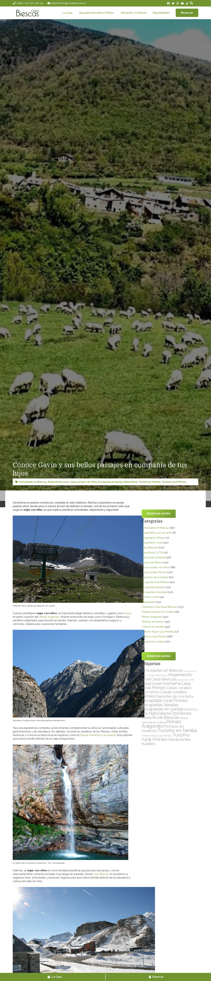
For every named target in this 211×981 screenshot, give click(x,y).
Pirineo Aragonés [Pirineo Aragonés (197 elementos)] (161, 724)
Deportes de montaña (155, 577)
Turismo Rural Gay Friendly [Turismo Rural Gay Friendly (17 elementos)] (157, 735)
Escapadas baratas (153, 587)
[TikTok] (187, 3)
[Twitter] (173, 3)
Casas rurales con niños (83, 481)
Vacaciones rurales (153, 641)
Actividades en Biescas (33, 481)
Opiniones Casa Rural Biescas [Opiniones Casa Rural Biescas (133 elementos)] (166, 715)
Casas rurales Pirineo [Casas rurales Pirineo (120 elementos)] (164, 694)
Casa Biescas (101, 874)
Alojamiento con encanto (157, 532)
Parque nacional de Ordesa (158, 611)
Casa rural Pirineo (152, 562)
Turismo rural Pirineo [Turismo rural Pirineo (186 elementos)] (166, 737)
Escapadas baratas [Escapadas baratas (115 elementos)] (160, 704)
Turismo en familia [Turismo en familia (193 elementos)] (177, 730)
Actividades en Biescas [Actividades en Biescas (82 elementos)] (162, 670)
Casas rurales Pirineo (154, 572)
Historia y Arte (150, 597)
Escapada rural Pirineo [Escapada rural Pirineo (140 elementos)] (165, 700)
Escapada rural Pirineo (155, 582)
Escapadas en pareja (110, 481)
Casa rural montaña (153, 557)
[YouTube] (182, 3)
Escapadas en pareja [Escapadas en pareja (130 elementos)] (162, 708)
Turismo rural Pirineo (174, 481)
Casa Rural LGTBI (152, 552)
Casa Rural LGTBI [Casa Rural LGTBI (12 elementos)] (185, 680)
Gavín (127, 613)
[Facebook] (168, 3)
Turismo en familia (149, 481)
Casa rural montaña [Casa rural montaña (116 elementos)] (161, 683)
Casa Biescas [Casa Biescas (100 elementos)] (164, 679)
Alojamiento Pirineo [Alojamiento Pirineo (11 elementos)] (158, 675)
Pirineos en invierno (153, 621)
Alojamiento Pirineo (153, 537)
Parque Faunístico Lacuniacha (98, 735)
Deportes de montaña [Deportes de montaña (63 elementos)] (174, 696)
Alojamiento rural (58, 481)
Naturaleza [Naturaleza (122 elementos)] (159, 713)
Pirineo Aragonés (49, 616)
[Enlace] (29, 13)
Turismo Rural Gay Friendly (158, 631)
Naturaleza (130, 481)
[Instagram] (177, 3)
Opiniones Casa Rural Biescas (159, 606)
